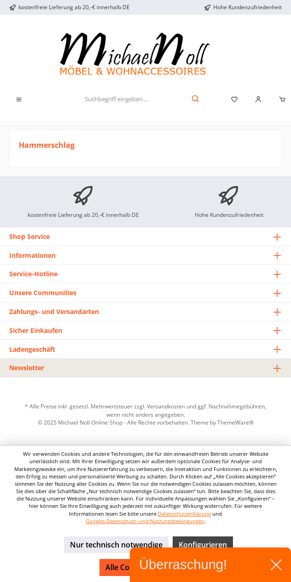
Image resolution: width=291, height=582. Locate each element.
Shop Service (29, 236)
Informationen (32, 255)
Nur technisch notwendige (116, 545)
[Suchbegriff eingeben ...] (116, 99)
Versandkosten (166, 406)
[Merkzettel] (234, 99)
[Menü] (19, 99)
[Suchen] (196, 99)
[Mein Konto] (258, 99)
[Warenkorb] (279, 99)
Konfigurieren (203, 545)
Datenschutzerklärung (184, 513)
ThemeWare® (235, 422)
